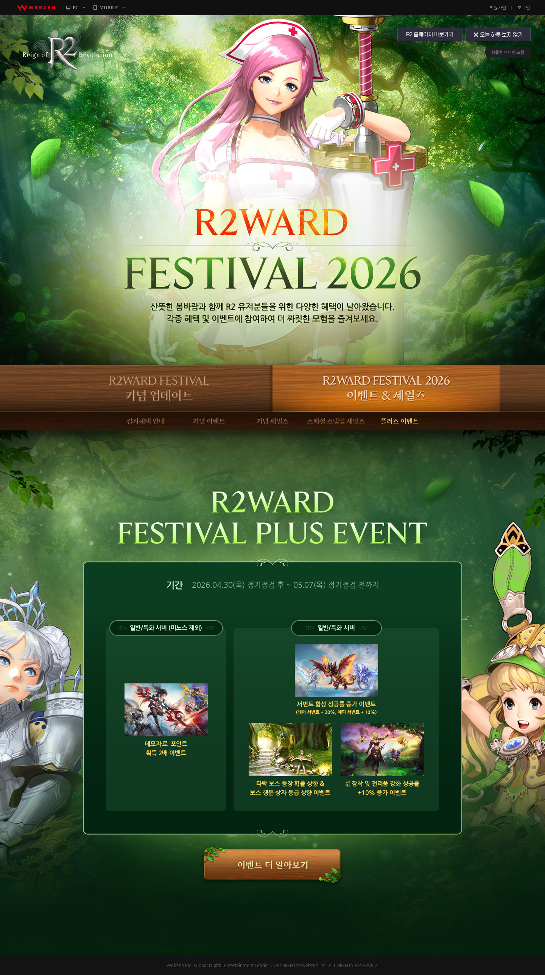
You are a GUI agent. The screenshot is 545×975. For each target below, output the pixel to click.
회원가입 (497, 7)
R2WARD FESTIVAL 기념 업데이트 (158, 388)
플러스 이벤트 (399, 421)
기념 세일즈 (272, 421)
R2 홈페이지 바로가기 (429, 34)
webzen (36, 7)
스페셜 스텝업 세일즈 (336, 421)
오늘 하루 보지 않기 (499, 34)
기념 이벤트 (209, 421)
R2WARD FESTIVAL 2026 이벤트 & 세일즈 (386, 388)
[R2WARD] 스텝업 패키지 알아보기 (272, 865)
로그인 (523, 7)
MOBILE (109, 7)
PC (76, 7)
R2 (67, 52)
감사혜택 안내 (146, 421)
